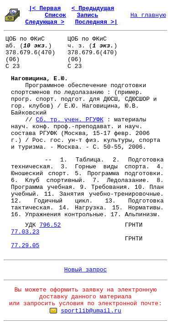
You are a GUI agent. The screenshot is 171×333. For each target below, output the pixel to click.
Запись (87, 15)
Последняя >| (96, 22)
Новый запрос (85, 269)
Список (55, 15)
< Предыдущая (93, 8)
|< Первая (45, 8)
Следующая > (44, 22)
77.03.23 (25, 232)
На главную (148, 15)
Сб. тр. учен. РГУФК (70, 119)
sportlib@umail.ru (91, 310)
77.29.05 (25, 245)
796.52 (50, 225)
